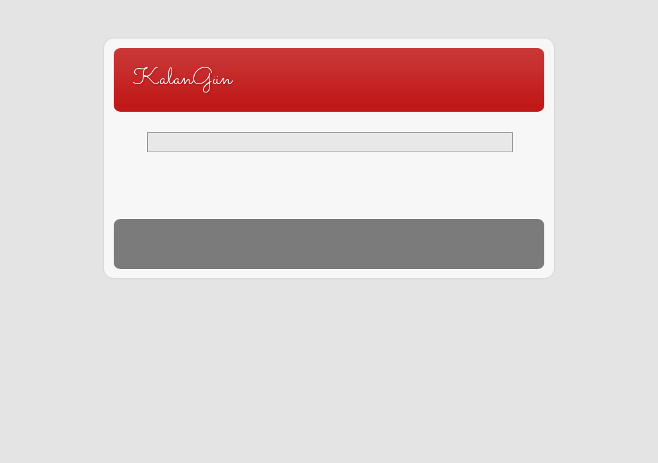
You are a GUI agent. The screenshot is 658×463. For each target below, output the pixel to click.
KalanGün (182, 79)
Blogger (320, 250)
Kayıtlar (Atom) (187, 199)
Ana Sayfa (329, 172)
